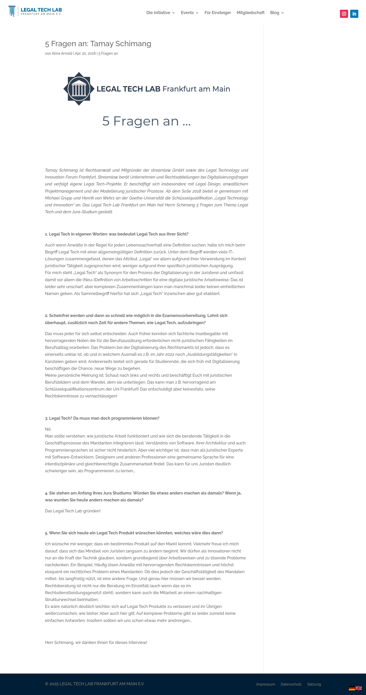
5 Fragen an (108, 53)
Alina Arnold (62, 53)
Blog (274, 13)
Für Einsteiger (217, 13)
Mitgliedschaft (251, 13)
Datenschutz (291, 684)
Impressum (265, 684)
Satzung (314, 684)
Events (187, 13)
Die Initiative (158, 13)
